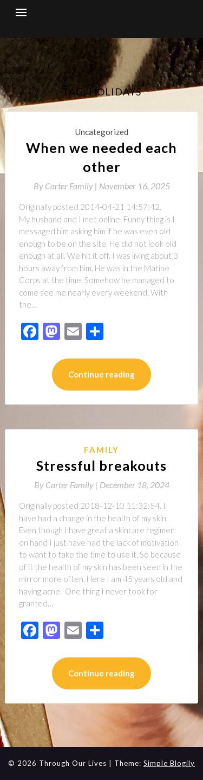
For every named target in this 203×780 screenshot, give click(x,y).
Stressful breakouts (101, 465)
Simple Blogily (169, 763)
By (66, 186)
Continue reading (101, 374)
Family (101, 450)
